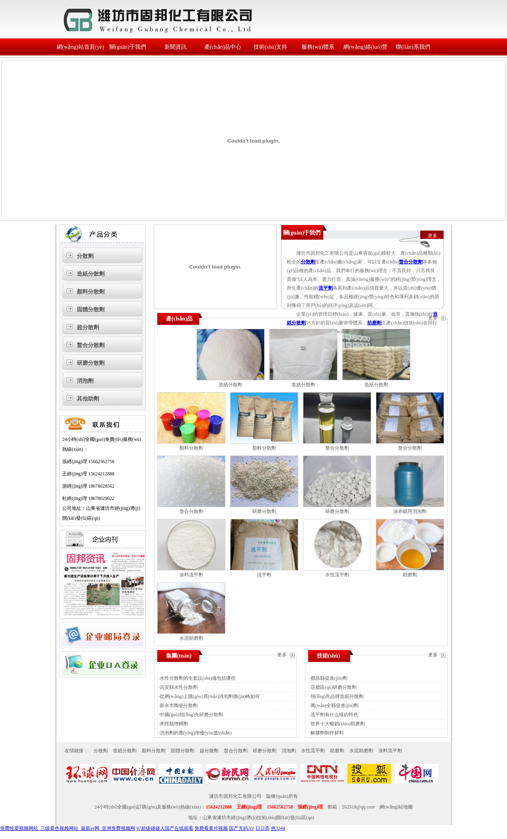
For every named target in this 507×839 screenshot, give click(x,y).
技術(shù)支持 (270, 47)
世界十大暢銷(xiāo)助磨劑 (338, 723)
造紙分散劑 (91, 274)
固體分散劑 (91, 310)
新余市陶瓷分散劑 (179, 705)
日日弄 (262, 828)
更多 (432, 235)
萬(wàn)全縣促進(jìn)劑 (334, 705)
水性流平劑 (337, 575)
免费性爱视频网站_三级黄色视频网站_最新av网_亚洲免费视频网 (67, 828)
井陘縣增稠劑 (174, 723)
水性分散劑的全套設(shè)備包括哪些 (198, 678)
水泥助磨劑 (191, 638)
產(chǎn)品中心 (223, 47)
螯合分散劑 (91, 345)
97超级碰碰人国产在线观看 (164, 828)
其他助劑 (88, 399)
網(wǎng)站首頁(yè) (80, 47)
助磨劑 (374, 323)
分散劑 (85, 256)
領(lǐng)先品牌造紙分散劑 (337, 696)
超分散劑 (88, 327)
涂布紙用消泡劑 (410, 511)
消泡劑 (85, 381)
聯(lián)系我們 (413, 47)
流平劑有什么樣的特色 (334, 714)
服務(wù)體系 (317, 47)
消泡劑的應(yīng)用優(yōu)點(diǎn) (196, 733)
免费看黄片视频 (211, 828)
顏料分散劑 (91, 292)
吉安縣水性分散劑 (179, 687)
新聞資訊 (175, 47)
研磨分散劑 (91, 363)
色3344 (278, 828)
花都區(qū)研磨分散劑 (333, 687)
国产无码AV (241, 828)
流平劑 (325, 288)
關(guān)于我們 (127, 47)
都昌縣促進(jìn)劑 (329, 678)
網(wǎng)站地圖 (396, 807)
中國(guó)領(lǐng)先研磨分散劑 (191, 714)
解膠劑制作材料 (327, 733)
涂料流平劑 (191, 575)
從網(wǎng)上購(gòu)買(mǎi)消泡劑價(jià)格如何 (210, 696)
